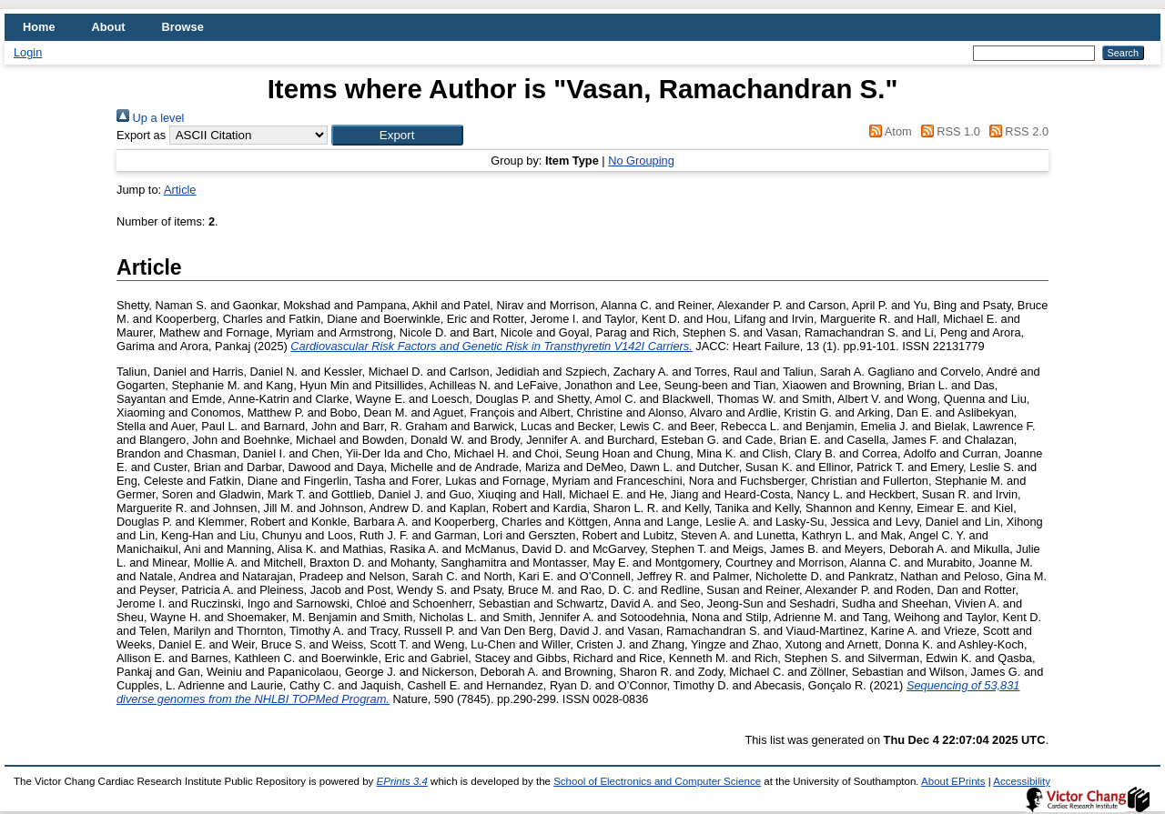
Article (180, 189)
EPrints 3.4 (402, 781)
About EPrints (953, 781)
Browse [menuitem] (183, 27)
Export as (141, 135)
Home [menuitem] (39, 27)
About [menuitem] (109, 27)
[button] (397, 135)
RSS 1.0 (947, 131)
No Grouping (641, 160)
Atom (888, 131)
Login (28, 52)
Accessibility (1021, 781)
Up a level (150, 118)
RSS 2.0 (1015, 131)
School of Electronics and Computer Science (657, 781)
